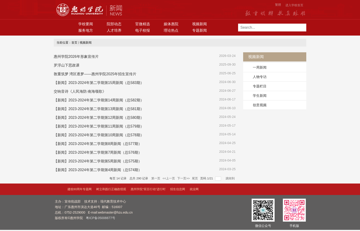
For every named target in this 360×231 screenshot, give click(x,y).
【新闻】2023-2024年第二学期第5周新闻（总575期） (98, 161)
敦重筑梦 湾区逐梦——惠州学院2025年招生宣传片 (95, 74)
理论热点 (171, 30)
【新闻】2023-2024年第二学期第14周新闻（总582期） (99, 100)
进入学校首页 (294, 5)
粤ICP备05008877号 (100, 218)
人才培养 (114, 30)
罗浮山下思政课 (66, 65)
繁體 (278, 4)
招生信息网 (177, 189)
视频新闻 (199, 24)
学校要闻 (85, 24)
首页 (74, 42)
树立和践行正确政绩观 (111, 189)
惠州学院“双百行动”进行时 (148, 189)
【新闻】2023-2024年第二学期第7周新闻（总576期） (98, 152)
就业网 (194, 189)
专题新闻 (199, 30)
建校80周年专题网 (80, 189)
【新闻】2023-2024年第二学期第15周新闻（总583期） (99, 83)
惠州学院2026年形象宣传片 (76, 56)
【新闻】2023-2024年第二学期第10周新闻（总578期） (99, 135)
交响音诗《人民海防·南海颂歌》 (80, 91)
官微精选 (142, 24)
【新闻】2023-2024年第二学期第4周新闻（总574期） (98, 170)
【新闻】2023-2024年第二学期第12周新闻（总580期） (99, 118)
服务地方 (85, 30)
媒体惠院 (171, 24)
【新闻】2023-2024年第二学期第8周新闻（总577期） (98, 144)
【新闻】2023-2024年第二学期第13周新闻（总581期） (99, 109)
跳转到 (231, 178)
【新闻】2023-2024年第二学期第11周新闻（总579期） (99, 126)
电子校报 (142, 30)
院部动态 (114, 24)
